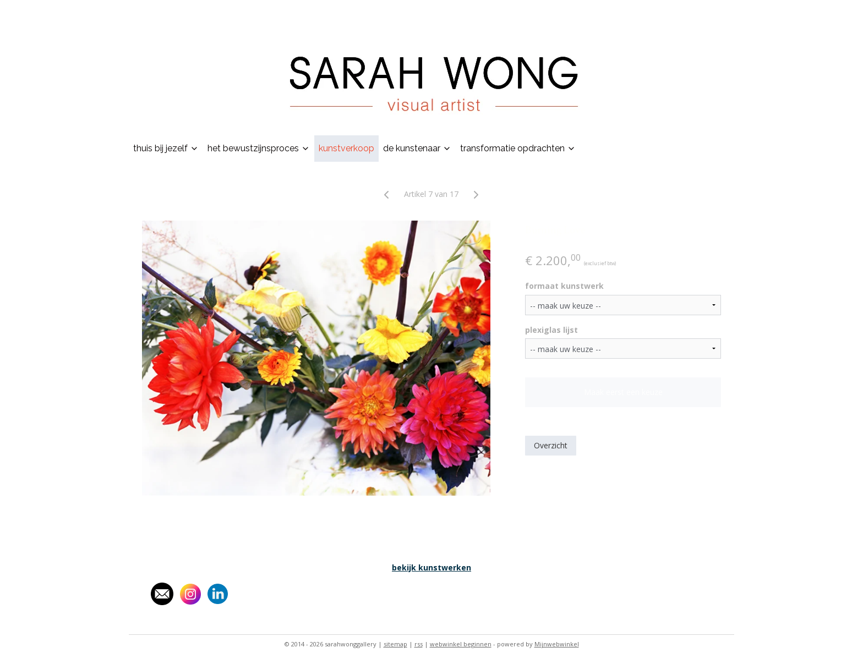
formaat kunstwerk (564, 286)
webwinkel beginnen (460, 644)
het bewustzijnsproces (258, 148)
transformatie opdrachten (518, 148)
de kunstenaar (417, 148)
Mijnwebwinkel (556, 644)
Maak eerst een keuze (623, 392)
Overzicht (550, 445)
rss (418, 644)
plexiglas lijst (551, 330)
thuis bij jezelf (166, 148)
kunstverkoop (346, 148)
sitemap (395, 644)
